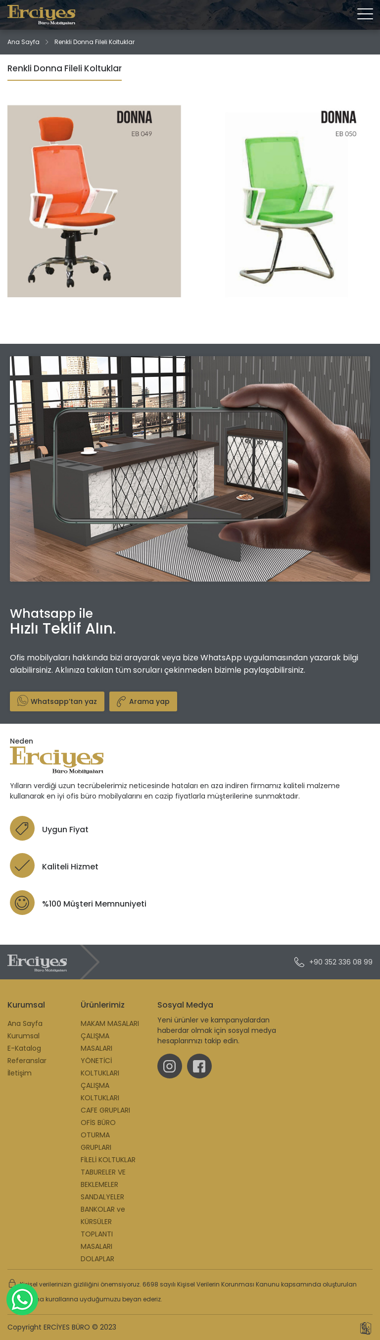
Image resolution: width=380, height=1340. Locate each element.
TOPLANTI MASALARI (97, 1240)
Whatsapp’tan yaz (57, 700)
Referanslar (27, 1061)
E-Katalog (24, 1048)
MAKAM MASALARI (110, 1023)
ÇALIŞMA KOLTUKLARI (100, 1091)
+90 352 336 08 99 (333, 962)
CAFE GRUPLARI (105, 1110)
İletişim (19, 1073)
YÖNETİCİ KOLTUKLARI (100, 1067)
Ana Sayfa (23, 42)
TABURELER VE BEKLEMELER (103, 1178)
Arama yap (140, 701)
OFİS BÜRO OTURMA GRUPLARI (98, 1135)
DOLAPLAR (97, 1259)
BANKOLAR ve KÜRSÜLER (103, 1215)
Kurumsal (23, 1036)
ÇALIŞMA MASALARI (96, 1042)
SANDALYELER (102, 1197)
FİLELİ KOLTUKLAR (108, 1160)
